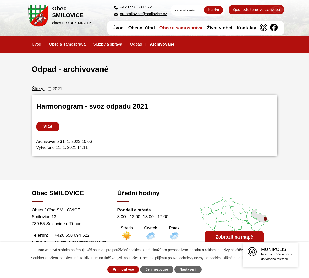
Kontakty (246, 27)
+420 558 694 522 (136, 7)
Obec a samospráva (180, 27)
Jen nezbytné (157, 269)
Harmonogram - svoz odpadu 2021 (92, 106)
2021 (57, 88)
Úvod (118, 27)
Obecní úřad (141, 27)
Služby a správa (107, 44)
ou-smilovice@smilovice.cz (143, 14)
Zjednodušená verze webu (256, 9)
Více (48, 126)
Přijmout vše (123, 269)
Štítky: (38, 88)
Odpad (136, 44)
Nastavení (188, 269)
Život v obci (219, 27)
